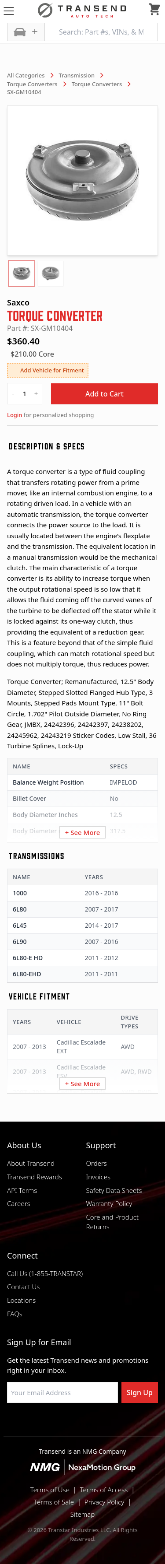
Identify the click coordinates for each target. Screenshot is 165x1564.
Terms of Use (50, 1489)
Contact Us (23, 1286)
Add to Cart (104, 394)
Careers (18, 1203)
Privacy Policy (104, 1501)
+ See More (82, 832)
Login (14, 415)
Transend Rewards (34, 1176)
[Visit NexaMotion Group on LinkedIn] (60, 1423)
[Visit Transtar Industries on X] (104, 1423)
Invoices (98, 1176)
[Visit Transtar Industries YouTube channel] (126, 1423)
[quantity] (24, 393)
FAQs (14, 1313)
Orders (96, 1163)
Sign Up (140, 1392)
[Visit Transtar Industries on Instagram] (82, 1423)
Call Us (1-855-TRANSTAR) (45, 1273)
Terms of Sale (54, 1501)
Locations (21, 1300)
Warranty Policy (109, 1203)
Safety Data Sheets (114, 1190)
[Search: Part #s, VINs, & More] (101, 32)
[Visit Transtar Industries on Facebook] (38, 1423)
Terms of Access (104, 1489)
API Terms (22, 1190)
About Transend (31, 1163)
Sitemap (82, 1514)
